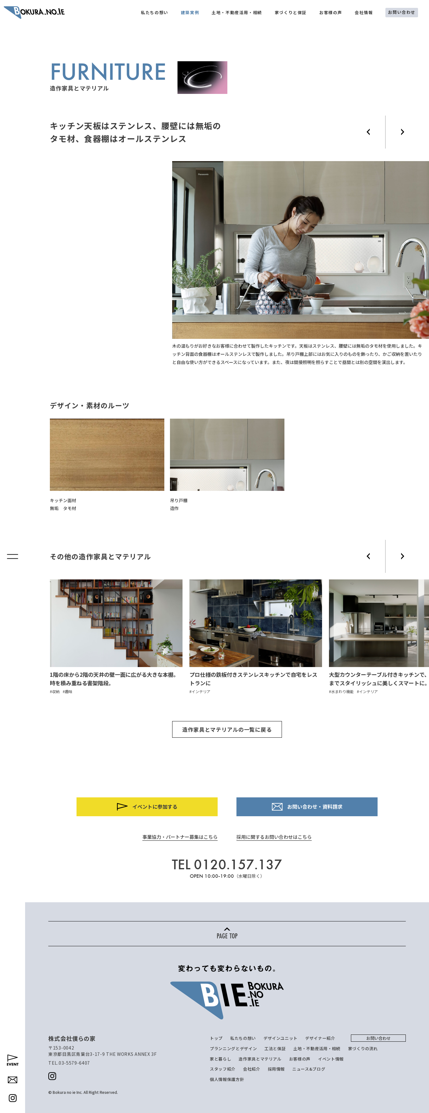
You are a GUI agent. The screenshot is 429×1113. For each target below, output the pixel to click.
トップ (216, 1038)
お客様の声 (330, 12)
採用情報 (276, 1069)
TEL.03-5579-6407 (69, 1063)
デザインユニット (280, 1038)
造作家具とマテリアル (260, 1059)
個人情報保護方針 (227, 1079)
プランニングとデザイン (233, 1048)
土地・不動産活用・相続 (237, 12)
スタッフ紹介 (223, 1069)
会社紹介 (251, 1069)
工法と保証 (275, 1048)
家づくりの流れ (363, 1048)
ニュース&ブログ (308, 1069)
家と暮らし (220, 1059)
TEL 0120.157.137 (227, 864)
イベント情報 (331, 1059)
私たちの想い (154, 12)
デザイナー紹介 (320, 1038)
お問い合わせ (402, 12)
